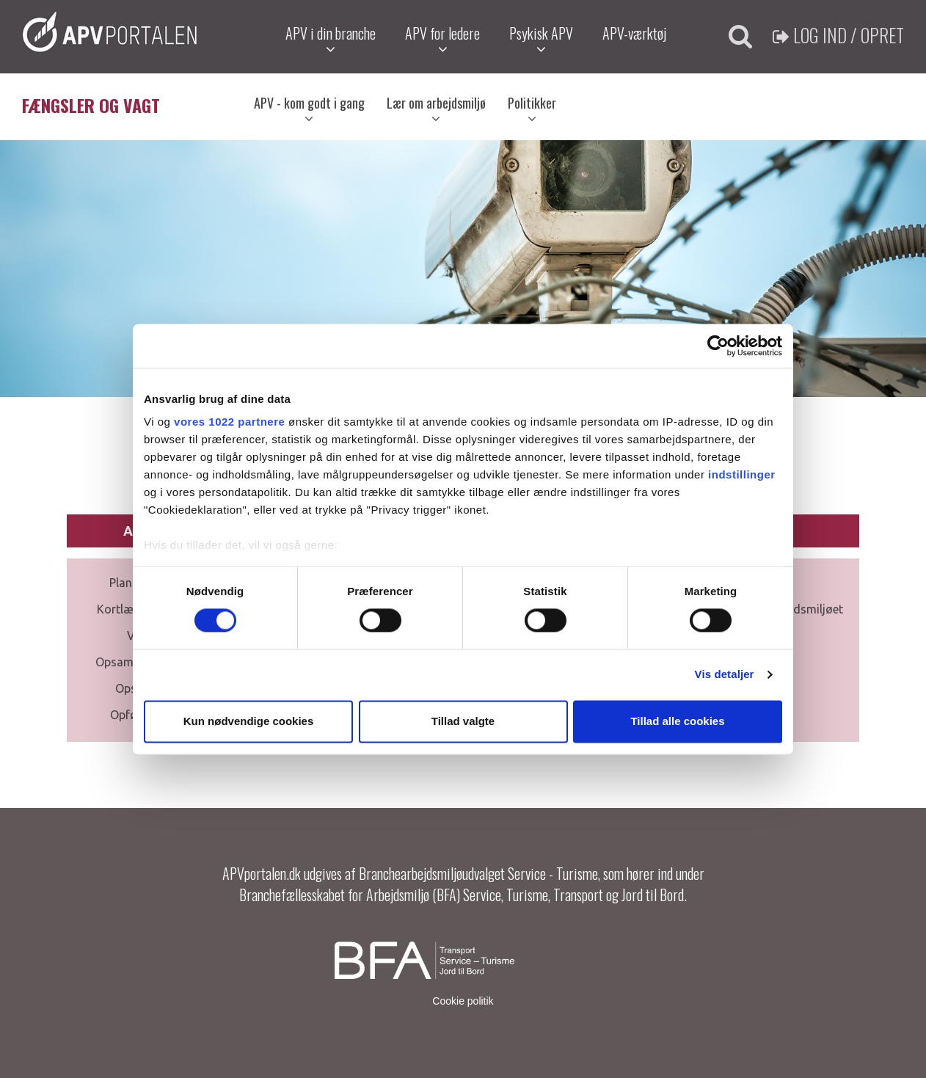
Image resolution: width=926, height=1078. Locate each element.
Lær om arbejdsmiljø (436, 109)
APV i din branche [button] (330, 39)
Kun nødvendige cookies (248, 721)
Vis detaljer (724, 675)
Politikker (532, 109)
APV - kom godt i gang (309, 109)
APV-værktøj (634, 33)
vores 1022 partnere (229, 421)
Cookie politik (462, 1001)
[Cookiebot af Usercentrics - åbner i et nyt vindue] (718, 346)
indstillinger (742, 474)
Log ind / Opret (838, 34)
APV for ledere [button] (442, 39)
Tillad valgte (463, 721)
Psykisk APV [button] (541, 39)
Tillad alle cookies (677, 721)
